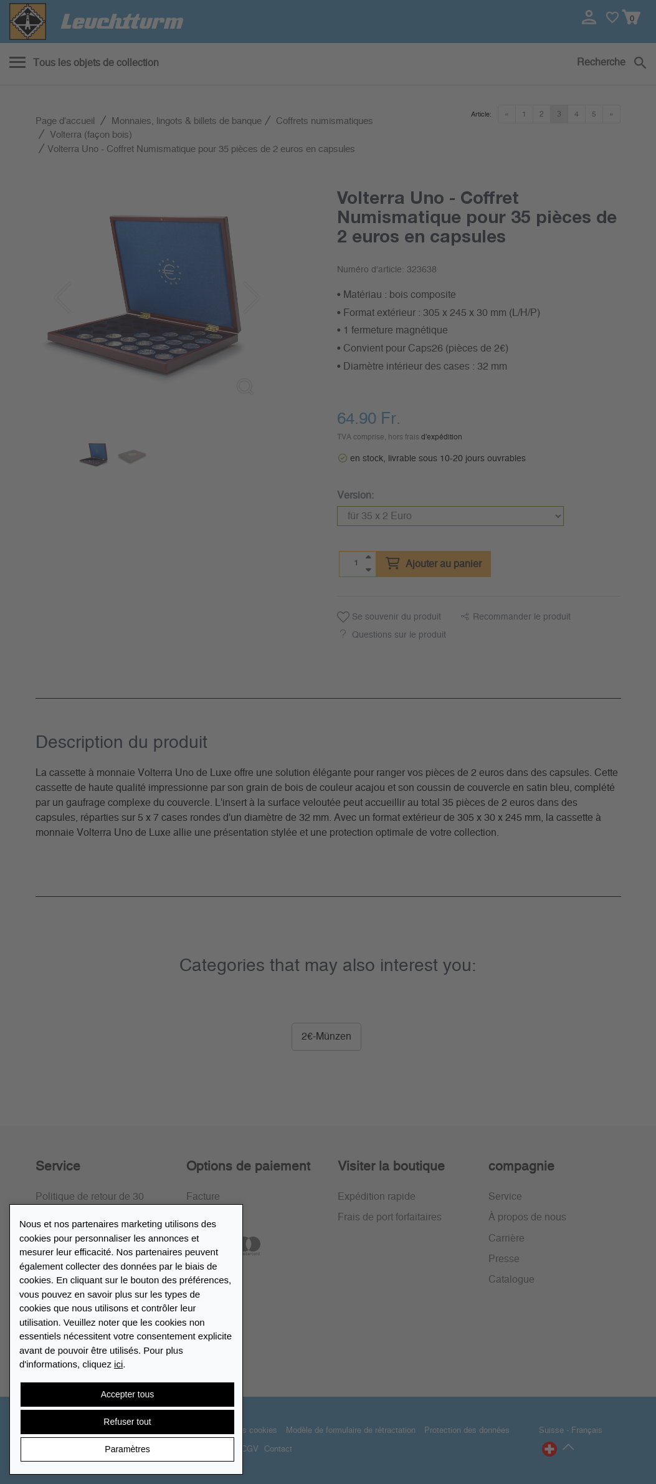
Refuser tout (127, 1422)
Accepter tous (127, 1394)
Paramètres (127, 1449)
